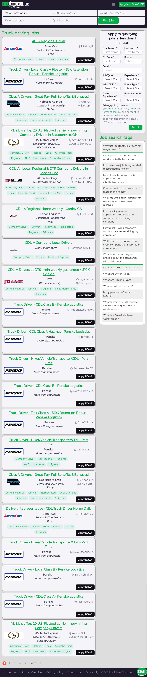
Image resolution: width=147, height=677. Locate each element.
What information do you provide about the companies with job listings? (120, 258)
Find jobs (108, 20)
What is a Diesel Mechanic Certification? (118, 317)
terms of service (112, 112)
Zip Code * (108, 57)
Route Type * (131, 84)
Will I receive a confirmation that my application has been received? (122, 201)
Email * (107, 66)
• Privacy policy (54, 672)
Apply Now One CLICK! (131, 4)
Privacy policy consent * (116, 105)
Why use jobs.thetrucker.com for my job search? (122, 147)
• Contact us (74, 672)
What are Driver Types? (116, 273)
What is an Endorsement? (118, 286)
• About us (10, 672)
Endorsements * (132, 95)
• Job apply (91, 672)
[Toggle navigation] (113, 4)
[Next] (40, 663)
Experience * (131, 75)
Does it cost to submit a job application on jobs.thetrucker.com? (119, 178)
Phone (128, 57)
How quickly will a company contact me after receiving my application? (120, 231)
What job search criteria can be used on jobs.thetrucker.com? (121, 157)
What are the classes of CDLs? (120, 267)
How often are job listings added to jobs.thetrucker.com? (122, 167)
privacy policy (129, 108)
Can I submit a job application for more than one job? (122, 190)
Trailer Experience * (110, 95)
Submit (136, 127)
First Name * (110, 48)
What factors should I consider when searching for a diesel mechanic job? (121, 305)
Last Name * (131, 48)
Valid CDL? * (109, 84)
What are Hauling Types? (118, 279)
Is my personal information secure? (118, 294)
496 (33, 663)
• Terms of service (31, 672)
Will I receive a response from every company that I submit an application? (121, 245)
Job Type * (108, 75)
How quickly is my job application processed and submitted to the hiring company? (118, 216)
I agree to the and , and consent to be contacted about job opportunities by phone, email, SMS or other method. (122, 115)
